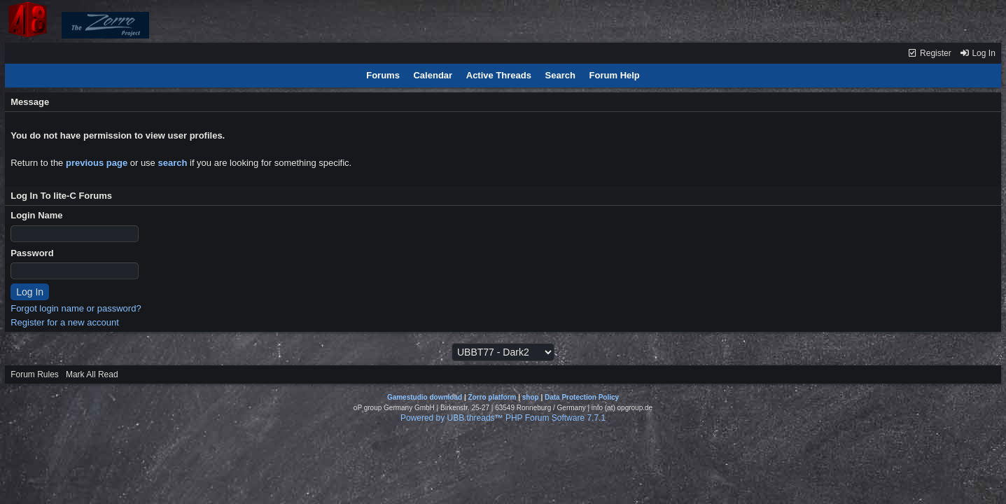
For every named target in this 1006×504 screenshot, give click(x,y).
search (172, 163)
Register (929, 53)
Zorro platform (492, 397)
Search (560, 75)
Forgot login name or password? (76, 308)
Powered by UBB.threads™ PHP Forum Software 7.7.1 (503, 418)
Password (32, 253)
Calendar (432, 75)
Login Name (36, 215)
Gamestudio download (424, 397)
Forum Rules (35, 374)
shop (530, 397)
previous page (96, 163)
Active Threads (498, 75)
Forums (383, 75)
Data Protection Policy (582, 397)
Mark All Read (92, 374)
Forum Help (614, 75)
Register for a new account (65, 322)
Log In (977, 53)
